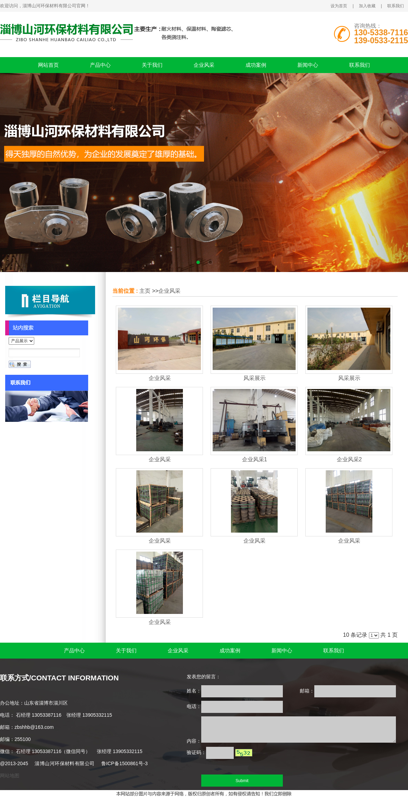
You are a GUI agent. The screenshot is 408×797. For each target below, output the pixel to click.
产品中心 (100, 65)
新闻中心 (307, 65)
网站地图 (9, 775)
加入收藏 (367, 5)
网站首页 (48, 65)
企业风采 (204, 65)
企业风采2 (349, 459)
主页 (144, 291)
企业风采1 (254, 459)
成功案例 (255, 65)
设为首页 (339, 5)
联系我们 (395, 5)
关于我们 (152, 65)
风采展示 (254, 378)
